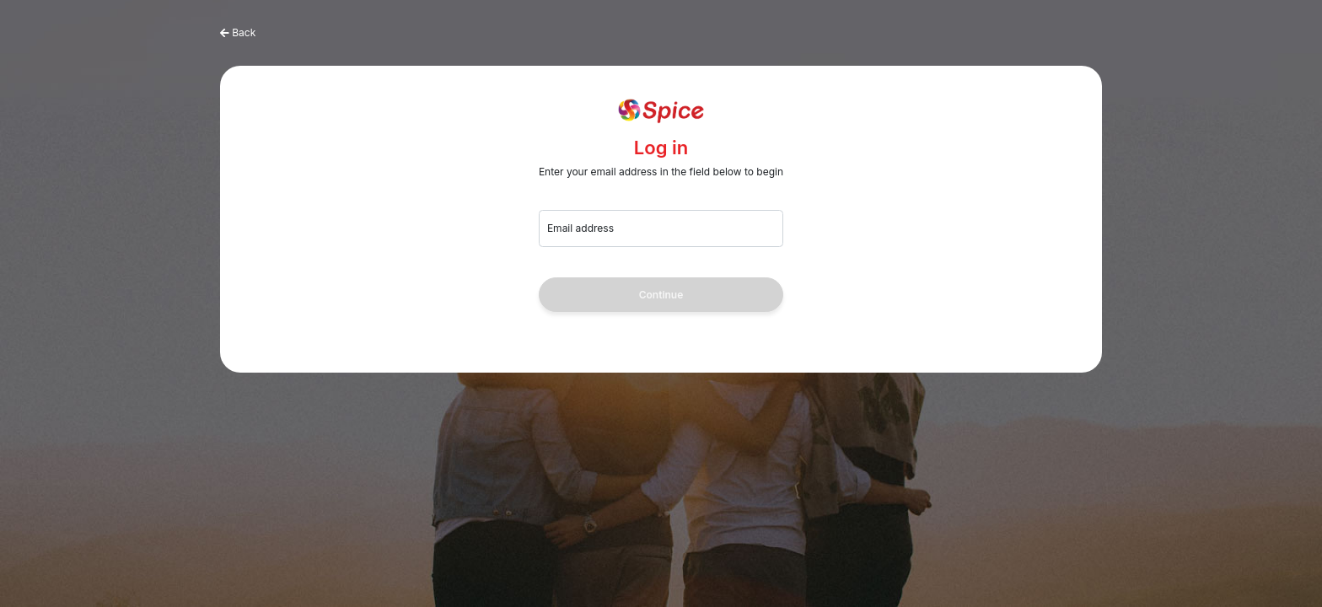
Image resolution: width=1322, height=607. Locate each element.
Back (243, 32)
